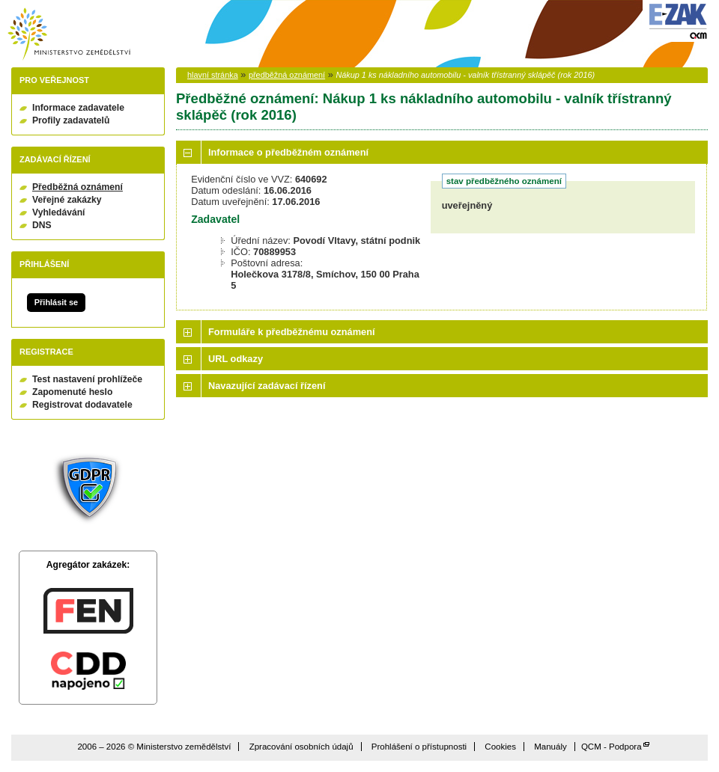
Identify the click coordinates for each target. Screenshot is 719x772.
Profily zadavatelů (70, 120)
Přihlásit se (56, 302)
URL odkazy (235, 358)
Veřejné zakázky (67, 199)
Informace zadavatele (78, 107)
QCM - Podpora (611, 746)
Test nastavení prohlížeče (87, 379)
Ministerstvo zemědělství (68, 34)
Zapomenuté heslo (72, 392)
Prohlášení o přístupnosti (419, 746)
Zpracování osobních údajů (301, 746)
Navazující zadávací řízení (266, 385)
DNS (42, 225)
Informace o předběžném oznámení (288, 152)
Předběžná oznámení (77, 187)
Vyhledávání (58, 212)
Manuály (550, 746)
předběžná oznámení (287, 74)
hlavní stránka (212, 74)
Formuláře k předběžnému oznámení (291, 331)
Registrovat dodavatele (82, 404)
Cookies (500, 746)
